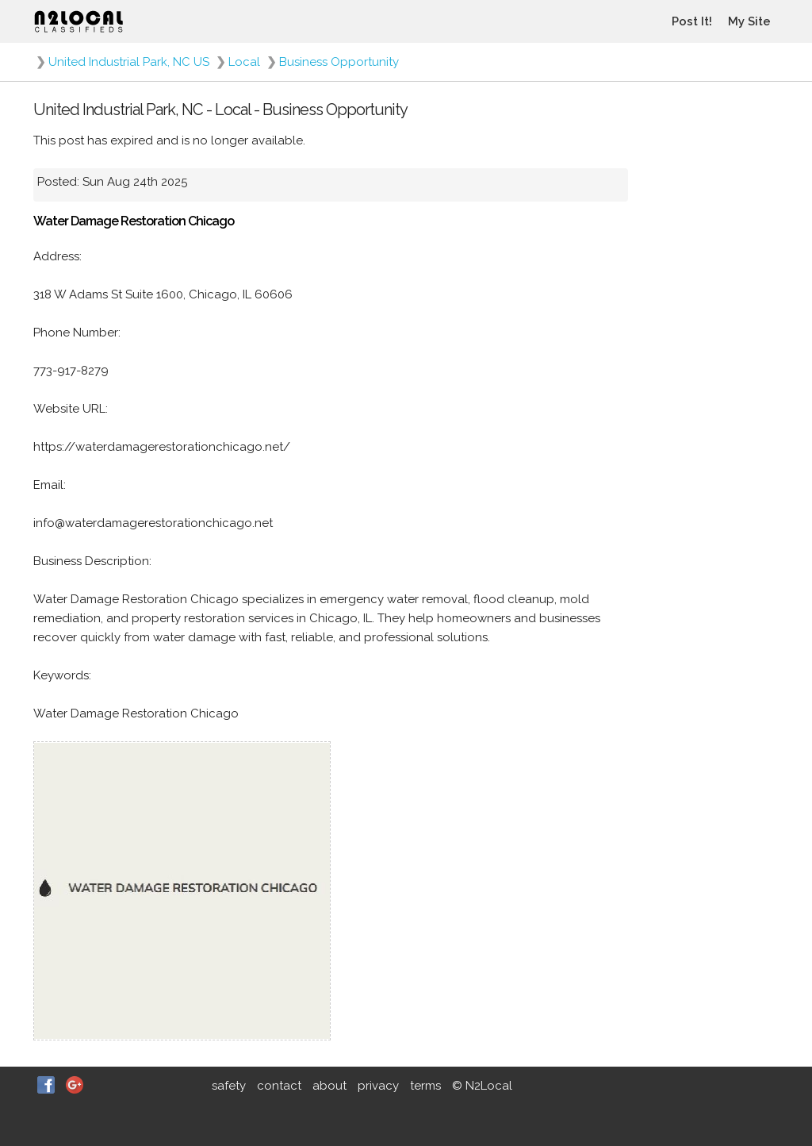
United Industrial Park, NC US (128, 62)
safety (229, 1086)
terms (425, 1086)
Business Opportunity (339, 62)
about (329, 1086)
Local (244, 62)
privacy (378, 1086)
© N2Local (482, 1086)
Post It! (692, 21)
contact (279, 1086)
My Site (749, 21)
